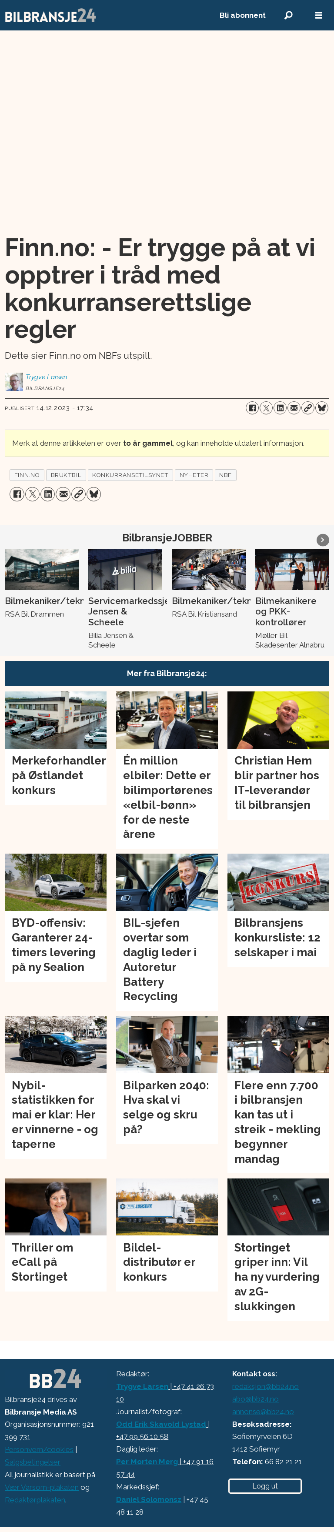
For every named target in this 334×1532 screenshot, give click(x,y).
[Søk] (288, 15)
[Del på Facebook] (252, 407)
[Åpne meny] (319, 15)
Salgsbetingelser (32, 1462)
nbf (225, 474)
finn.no (27, 474)
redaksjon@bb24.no (265, 1386)
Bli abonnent (243, 15)
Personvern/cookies (39, 1449)
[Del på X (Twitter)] (266, 407)
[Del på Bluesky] (321, 407)
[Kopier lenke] (307, 407)
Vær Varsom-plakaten (42, 1487)
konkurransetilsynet (130, 474)
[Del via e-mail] (294, 407)
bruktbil (66, 474)
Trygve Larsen (142, 1386)
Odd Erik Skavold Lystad (161, 1424)
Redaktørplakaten (35, 1499)
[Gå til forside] (102, 15)
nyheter (194, 474)
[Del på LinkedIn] (280, 407)
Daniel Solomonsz (148, 1499)
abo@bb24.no (255, 1399)
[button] (323, 540)
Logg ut (265, 1486)
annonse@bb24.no (263, 1411)
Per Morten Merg (147, 1461)
